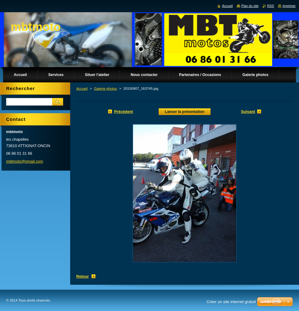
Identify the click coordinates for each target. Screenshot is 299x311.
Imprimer (289, 6)
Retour (82, 276)
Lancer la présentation (184, 112)
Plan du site (250, 6)
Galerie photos (105, 88)
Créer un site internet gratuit (231, 301)
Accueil (82, 88)
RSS (270, 6)
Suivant (248, 111)
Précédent (123, 111)
